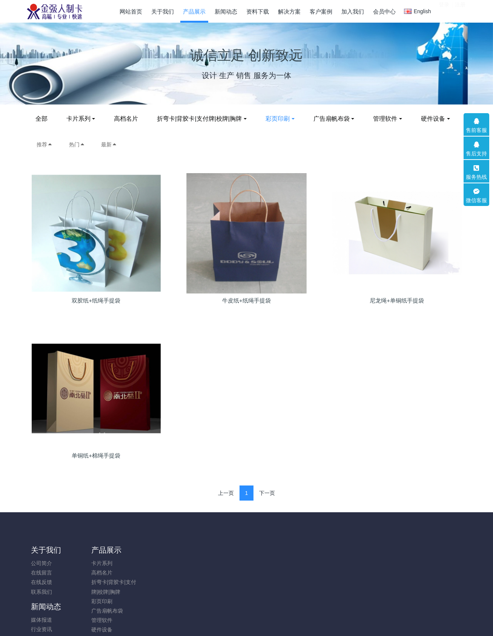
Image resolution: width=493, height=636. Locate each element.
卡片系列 (82, 118)
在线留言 (41, 573)
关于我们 (46, 550)
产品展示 (101, 550)
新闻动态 (156, 550)
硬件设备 (437, 118)
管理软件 (389, 118)
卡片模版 (206, 573)
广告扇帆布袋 (335, 118)
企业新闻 (151, 582)
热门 (77, 144)
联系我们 (41, 592)
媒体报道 (151, 563)
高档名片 (130, 118)
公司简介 (41, 563)
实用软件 (206, 592)
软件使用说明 (212, 582)
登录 (444, 11)
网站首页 (131, 11)
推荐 (44, 144)
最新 (109, 144)
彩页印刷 (281, 118)
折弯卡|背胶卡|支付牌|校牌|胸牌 (203, 118)
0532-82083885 (393, 567)
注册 (460, 11)
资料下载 (211, 550)
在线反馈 (41, 582)
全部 (45, 118)
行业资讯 (151, 573)
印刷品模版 (209, 563)
